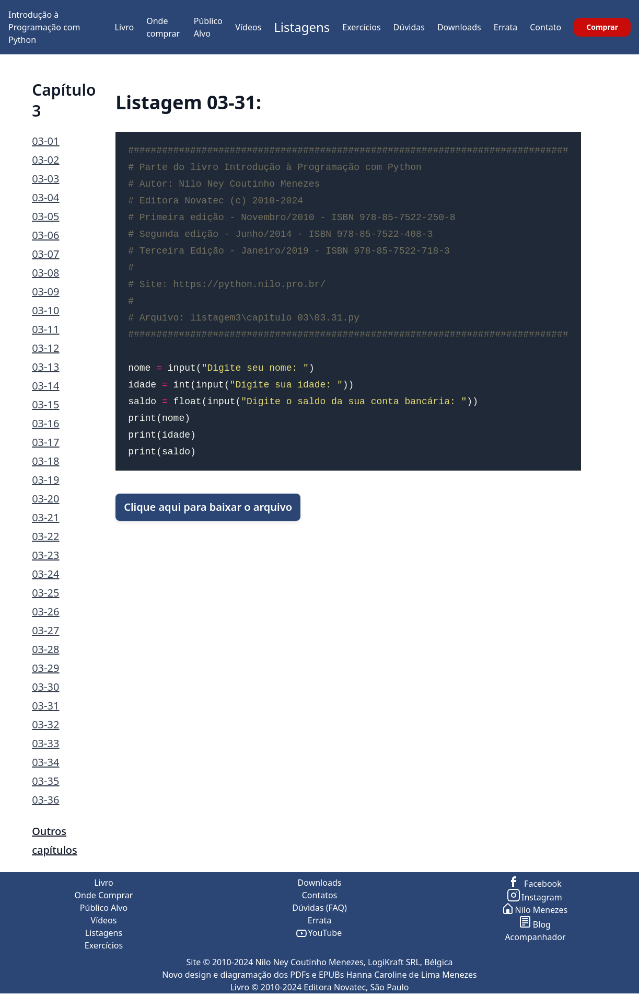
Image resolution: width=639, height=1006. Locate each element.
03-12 (45, 348)
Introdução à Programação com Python (44, 27)
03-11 (45, 329)
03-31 (45, 706)
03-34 (45, 762)
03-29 (45, 668)
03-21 (45, 517)
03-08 (45, 273)
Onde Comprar (104, 895)
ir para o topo (610, 999)
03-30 (45, 687)
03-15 (45, 404)
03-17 (45, 442)
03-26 (45, 611)
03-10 (45, 310)
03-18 (45, 461)
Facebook (535, 883)
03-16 (45, 423)
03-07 (45, 254)
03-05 (45, 216)
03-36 (45, 800)
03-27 (45, 630)
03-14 (45, 386)
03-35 (45, 781)
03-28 (45, 649)
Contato (545, 27)
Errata (506, 27)
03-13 (45, 367)
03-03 (45, 179)
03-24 (45, 574)
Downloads (459, 27)
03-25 (45, 593)
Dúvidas (409, 27)
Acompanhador (535, 937)
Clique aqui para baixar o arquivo (208, 507)
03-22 (45, 536)
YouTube (319, 933)
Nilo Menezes (535, 910)
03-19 (45, 480)
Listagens (302, 27)
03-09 (45, 291)
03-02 (45, 160)
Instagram (535, 897)
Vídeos (248, 27)
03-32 (45, 724)
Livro (124, 27)
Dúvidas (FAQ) (319, 907)
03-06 (45, 235)
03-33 (45, 743)
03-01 (45, 141)
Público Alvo (103, 907)
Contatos (320, 895)
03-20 (45, 498)
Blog (535, 924)
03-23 (45, 555)
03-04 (45, 197)
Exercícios (361, 27)
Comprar (602, 27)
